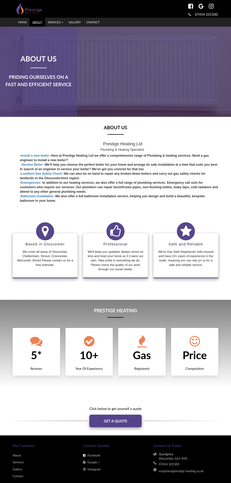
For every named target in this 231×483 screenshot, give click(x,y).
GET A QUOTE (115, 421)
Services (18, 462)
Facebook (91, 455)
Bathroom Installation (37, 196)
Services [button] (55, 22)
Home (22, 22)
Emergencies (31, 182)
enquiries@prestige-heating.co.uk (181, 471)
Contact (93, 22)
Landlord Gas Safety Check (41, 173)
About (37, 22)
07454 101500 (206, 14)
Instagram (92, 469)
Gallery (75, 22)
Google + (91, 462)
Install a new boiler (35, 155)
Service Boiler (32, 164)
